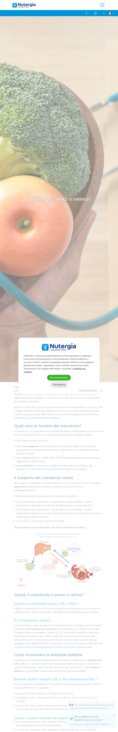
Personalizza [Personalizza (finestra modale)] (59, 384)
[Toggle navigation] (102, 5)
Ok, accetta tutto (59, 377)
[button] (87, 13)
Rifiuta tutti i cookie (88, 390)
